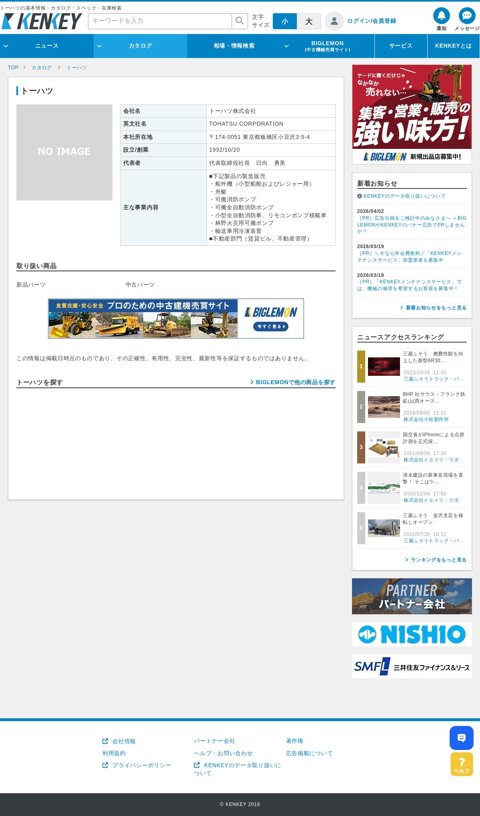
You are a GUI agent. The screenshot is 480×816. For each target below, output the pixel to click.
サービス (401, 45)
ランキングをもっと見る (439, 560)
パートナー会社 (214, 741)
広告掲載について (309, 753)
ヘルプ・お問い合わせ (223, 753)
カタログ (140, 45)
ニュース (47, 45)
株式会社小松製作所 (426, 419)
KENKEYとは (453, 45)
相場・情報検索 (234, 45)
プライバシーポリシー (141, 765)
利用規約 (114, 753)
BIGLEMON (327, 46)
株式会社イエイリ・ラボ (431, 460)
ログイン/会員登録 (371, 21)
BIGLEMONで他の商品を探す (296, 382)
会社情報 (123, 741)
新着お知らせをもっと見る (436, 308)
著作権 (295, 741)
